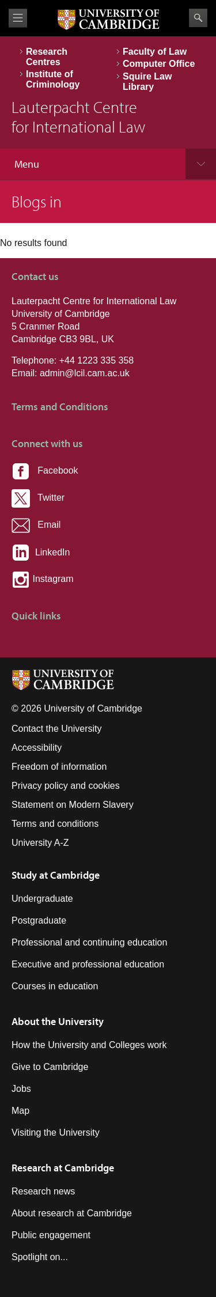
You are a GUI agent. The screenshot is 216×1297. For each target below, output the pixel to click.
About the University (58, 1021)
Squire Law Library (147, 81)
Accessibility (37, 748)
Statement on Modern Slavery (73, 805)
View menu (18, 18)
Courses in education (55, 986)
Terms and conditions (55, 824)
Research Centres (46, 57)
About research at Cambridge (72, 1213)
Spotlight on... (40, 1257)
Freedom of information (59, 767)
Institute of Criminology (52, 79)
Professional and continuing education (89, 942)
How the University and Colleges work (89, 1045)
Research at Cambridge (63, 1167)
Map (20, 1111)
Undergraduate (42, 898)
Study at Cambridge (56, 875)
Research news (43, 1191)
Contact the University (57, 728)
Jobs (21, 1089)
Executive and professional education (88, 964)
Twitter (38, 497)
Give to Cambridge (50, 1067)
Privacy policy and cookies (66, 786)
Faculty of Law (155, 51)
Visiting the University (56, 1132)
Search (198, 18)
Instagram (43, 579)
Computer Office (159, 64)
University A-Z (40, 843)
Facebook (45, 470)
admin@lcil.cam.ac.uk (85, 373)
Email (36, 525)
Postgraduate (39, 920)
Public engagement (51, 1235)
